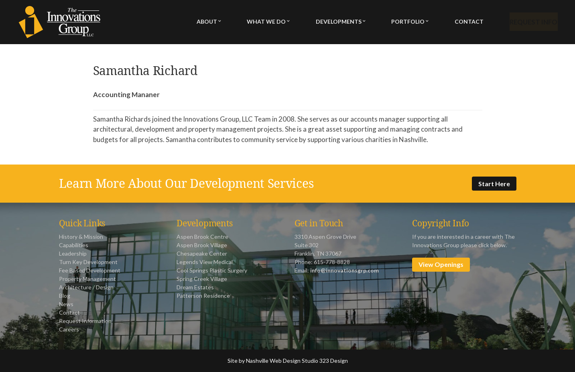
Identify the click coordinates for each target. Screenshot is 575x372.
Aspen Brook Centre (202, 236)
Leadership (73, 253)
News (66, 304)
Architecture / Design (86, 287)
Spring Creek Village (202, 278)
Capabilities (73, 245)
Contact (465, 22)
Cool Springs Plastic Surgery (212, 270)
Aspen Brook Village (202, 245)
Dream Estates (195, 287)
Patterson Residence (203, 295)
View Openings (441, 264)
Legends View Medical (205, 261)
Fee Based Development (89, 270)
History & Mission (81, 236)
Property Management (87, 278)
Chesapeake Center (202, 253)
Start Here (494, 183)
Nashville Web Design (273, 360)
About (207, 22)
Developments (337, 22)
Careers (69, 329)
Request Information (85, 320)
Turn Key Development (88, 261)
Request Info (531, 22)
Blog (64, 295)
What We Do (265, 22)
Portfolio (405, 22)
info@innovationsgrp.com (344, 270)
